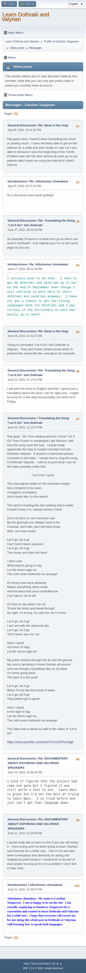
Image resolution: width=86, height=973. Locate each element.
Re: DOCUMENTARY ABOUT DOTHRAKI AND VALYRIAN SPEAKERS (38, 763)
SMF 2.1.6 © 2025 (33, 968)
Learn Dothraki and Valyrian (25, 16)
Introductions (17, 181)
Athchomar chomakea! (46, 885)
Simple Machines (53, 968)
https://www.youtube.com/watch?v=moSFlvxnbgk (40, 742)
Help (26, 963)
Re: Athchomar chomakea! (49, 181)
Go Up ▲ (57, 963)
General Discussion (22, 125)
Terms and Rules (40, 963)
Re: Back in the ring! (54, 125)
